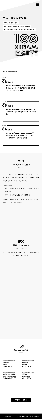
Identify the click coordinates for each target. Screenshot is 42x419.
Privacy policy (7, 416)
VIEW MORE (21, 400)
